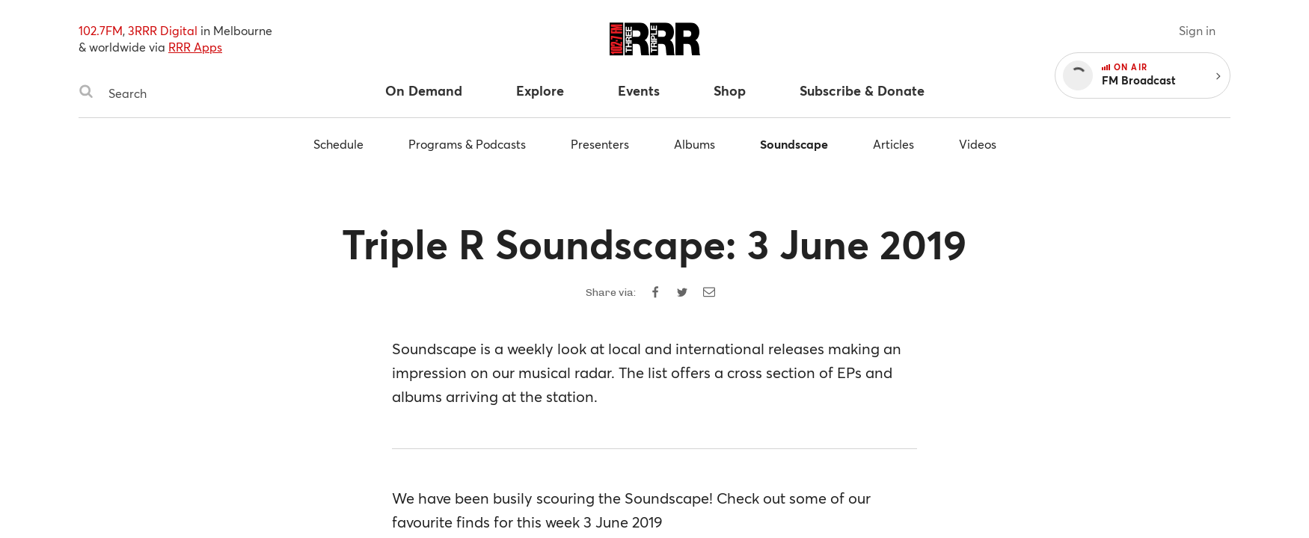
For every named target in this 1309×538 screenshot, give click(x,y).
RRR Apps (195, 47)
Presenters (600, 144)
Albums (694, 144)
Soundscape (794, 144)
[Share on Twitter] (682, 292)
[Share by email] (709, 292)
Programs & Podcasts (467, 144)
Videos (977, 144)
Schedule (338, 144)
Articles (893, 144)
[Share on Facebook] (655, 292)
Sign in (1197, 30)
